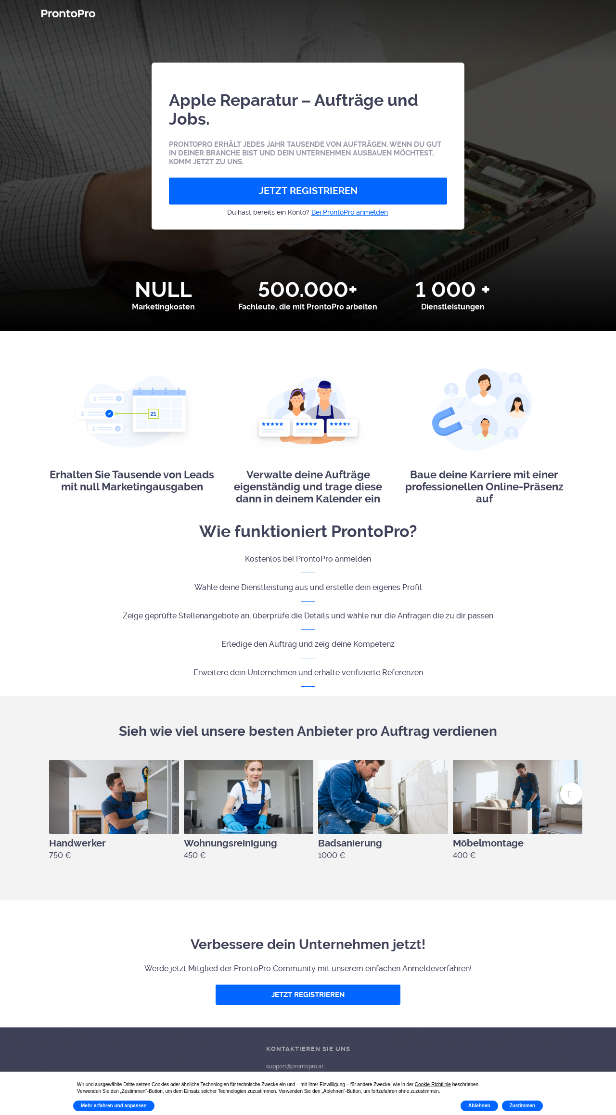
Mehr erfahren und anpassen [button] (114, 1105)
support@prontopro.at (294, 1066)
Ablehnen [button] (479, 1105)
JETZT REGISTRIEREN (308, 190)
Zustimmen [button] (522, 1105)
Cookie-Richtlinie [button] (433, 1084)
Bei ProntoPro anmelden (349, 212)
